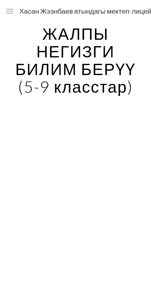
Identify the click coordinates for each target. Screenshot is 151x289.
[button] (9, 11)
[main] (76, 60)
